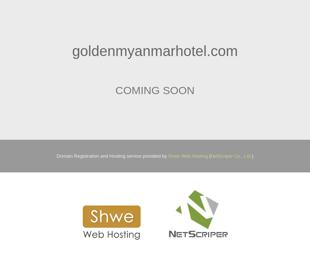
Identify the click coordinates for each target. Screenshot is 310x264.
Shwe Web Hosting (188, 156)
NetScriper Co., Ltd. (231, 156)
